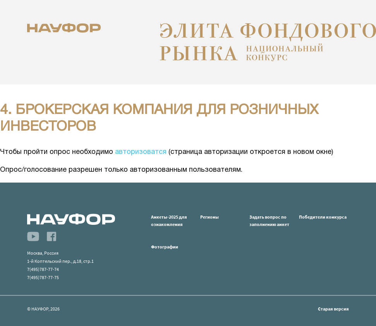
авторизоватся (141, 152)
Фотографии (164, 247)
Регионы (209, 217)
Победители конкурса (323, 217)
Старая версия (333, 309)
